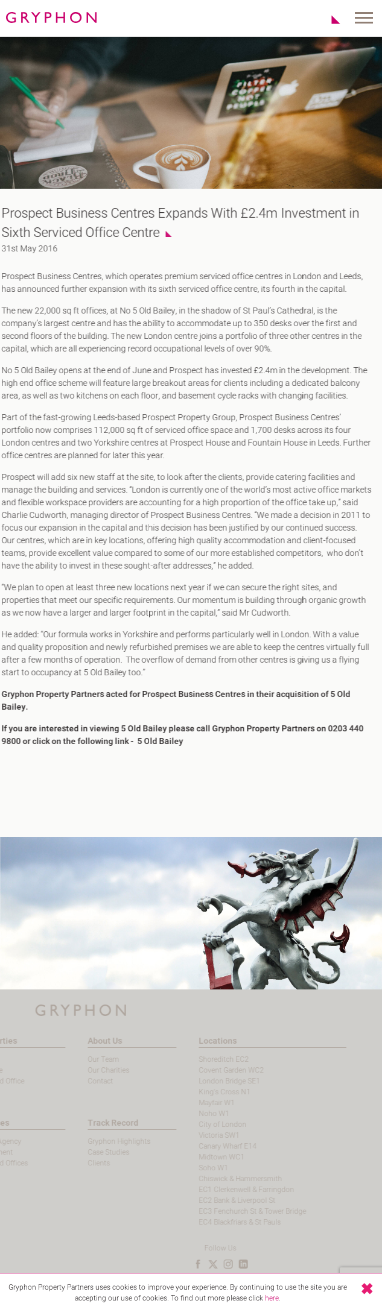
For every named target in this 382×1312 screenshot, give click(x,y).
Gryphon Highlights (101, 1141)
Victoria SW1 (201, 1135)
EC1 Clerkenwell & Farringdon (228, 1189)
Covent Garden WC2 (213, 1070)
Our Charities (91, 1070)
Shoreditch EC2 (206, 1059)
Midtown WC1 (204, 1157)
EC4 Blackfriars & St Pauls (222, 1222)
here (272, 1298)
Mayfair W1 (199, 1102)
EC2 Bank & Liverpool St (219, 1200)
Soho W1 (196, 1167)
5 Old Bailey (154, 741)
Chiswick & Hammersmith (222, 1178)
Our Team (85, 1059)
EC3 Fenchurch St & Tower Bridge (234, 1211)
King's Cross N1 (207, 1091)
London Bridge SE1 (212, 1081)
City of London (205, 1124)
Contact (82, 1081)
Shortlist (329, 19)
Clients (81, 1163)
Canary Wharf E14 (210, 1146)
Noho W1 (196, 1113)
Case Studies (91, 1152)
